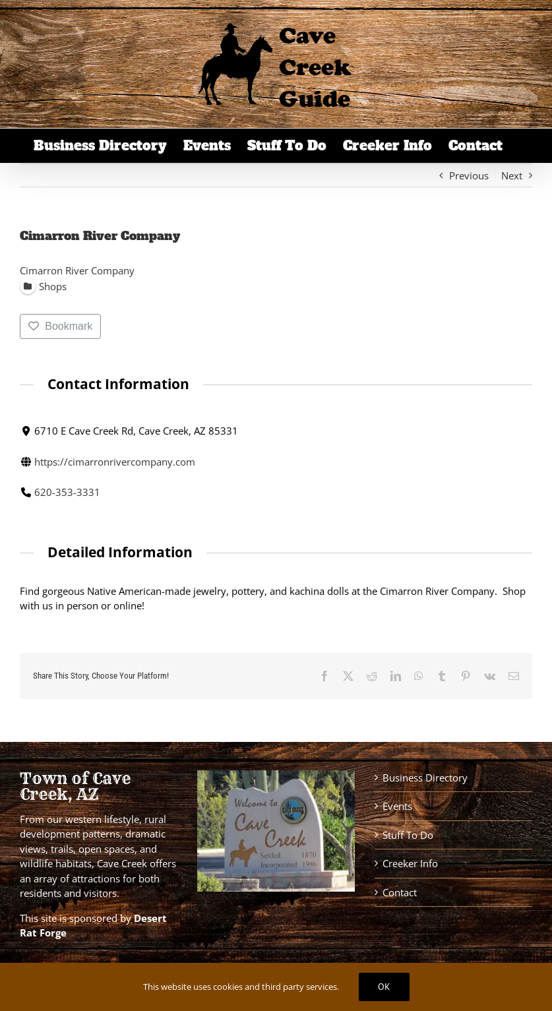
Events (397, 805)
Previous (469, 175)
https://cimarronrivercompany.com (114, 461)
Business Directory (425, 777)
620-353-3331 (67, 492)
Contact (400, 892)
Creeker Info (410, 863)
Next (511, 175)
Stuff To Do (408, 835)
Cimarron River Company (77, 270)
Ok (384, 987)
